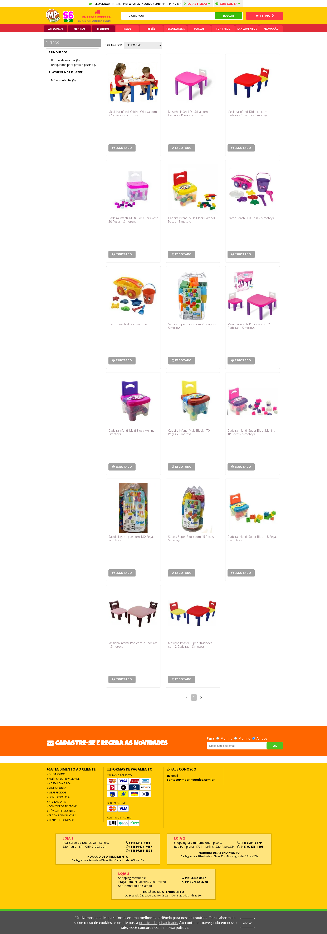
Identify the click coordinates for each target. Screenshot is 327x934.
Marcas (199, 28)
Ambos (259, 738)
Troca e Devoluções (61, 815)
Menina (224, 738)
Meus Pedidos (57, 792)
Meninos (103, 28)
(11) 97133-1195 (250, 847)
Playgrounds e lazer (66, 72)
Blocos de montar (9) (65, 60)
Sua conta (227, 4)
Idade (127, 28)
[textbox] (168, 15)
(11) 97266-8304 (139, 850)
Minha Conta (57, 788)
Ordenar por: (113, 45)
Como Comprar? (59, 797)
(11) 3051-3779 (249, 843)
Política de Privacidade (63, 779)
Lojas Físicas (197, 4)
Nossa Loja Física (59, 783)
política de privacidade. (158, 922)
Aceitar (248, 922)
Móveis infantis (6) (63, 80)
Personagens (175, 28)
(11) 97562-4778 (195, 882)
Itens (264, 16)
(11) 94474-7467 (171, 4)
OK (275, 745)
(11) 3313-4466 (138, 843)
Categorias (56, 28)
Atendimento (57, 801)
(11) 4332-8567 (194, 878)
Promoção (271, 28)
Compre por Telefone (62, 806)
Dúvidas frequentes (61, 811)
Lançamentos (247, 28)
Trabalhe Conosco (61, 820)
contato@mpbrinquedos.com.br (191, 780)
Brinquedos (58, 52)
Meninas (80, 28)
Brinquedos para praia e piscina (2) (74, 65)
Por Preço (223, 28)
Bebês (151, 28)
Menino (242, 738)
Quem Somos (56, 774)
